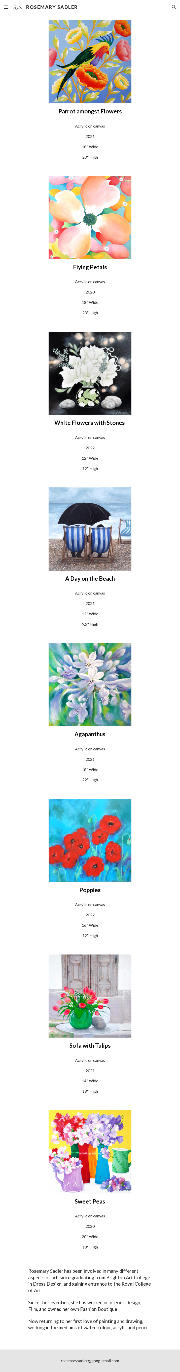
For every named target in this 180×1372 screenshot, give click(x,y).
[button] (6, 7)
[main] (90, 111)
